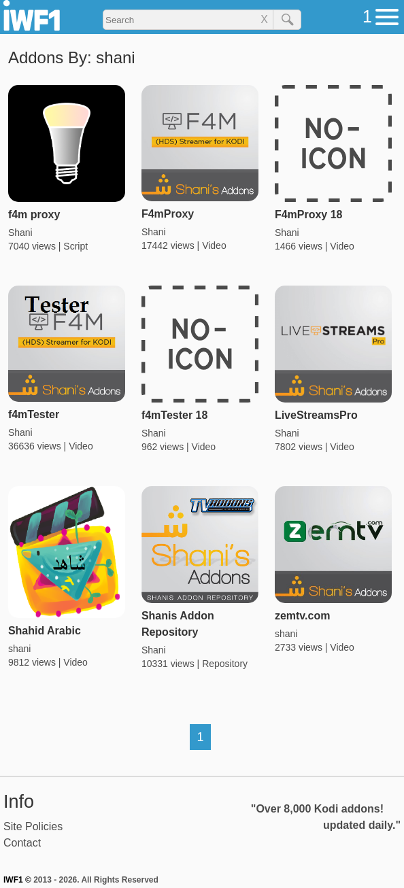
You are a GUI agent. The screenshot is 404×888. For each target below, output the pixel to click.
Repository (225, 663)
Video (214, 245)
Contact (22, 843)
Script (75, 246)
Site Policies (33, 826)
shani (19, 648)
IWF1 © (17, 880)
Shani (20, 232)
